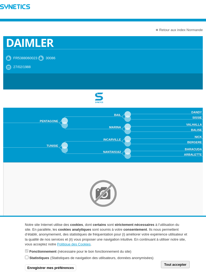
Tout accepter (175, 267)
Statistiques (39, 261)
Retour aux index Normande (179, 29)
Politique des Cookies (74, 247)
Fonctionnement (42, 254)
